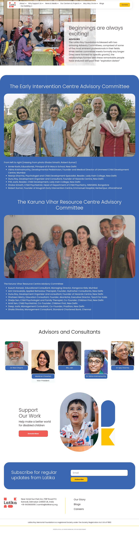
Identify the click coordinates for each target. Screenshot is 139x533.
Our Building (27, 6)
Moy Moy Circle (90, 3)
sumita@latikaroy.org (47, 504)
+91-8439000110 (28, 504)
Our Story (80, 499)
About (23, 3)
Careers (79, 509)
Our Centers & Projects (71, 3)
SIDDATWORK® (82, 529)
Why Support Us (36, 3)
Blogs (102, 3)
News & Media (52, 3)
